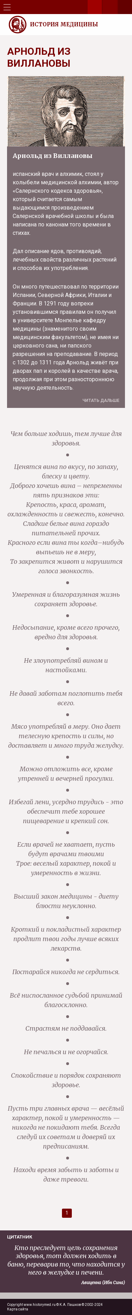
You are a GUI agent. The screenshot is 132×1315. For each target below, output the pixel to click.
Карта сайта (17, 1309)
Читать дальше (100, 400)
